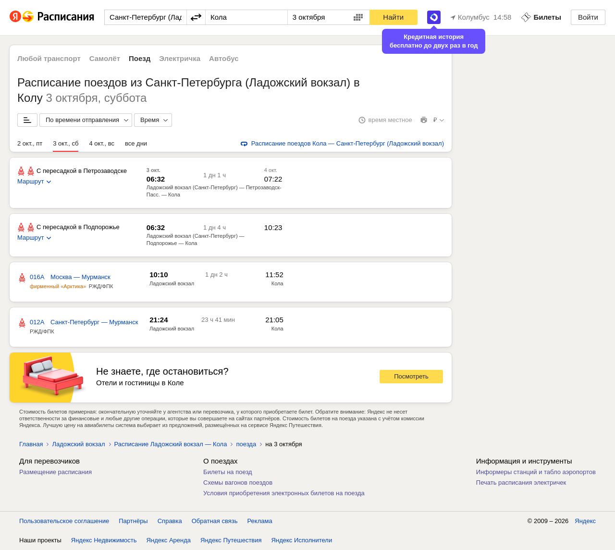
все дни (136, 143)
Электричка (179, 58)
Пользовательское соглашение (64, 521)
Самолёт (104, 58)
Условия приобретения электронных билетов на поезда (284, 493)
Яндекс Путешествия (231, 540)
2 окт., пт (29, 143)
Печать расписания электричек (521, 482)
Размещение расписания (55, 472)
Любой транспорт (49, 58)
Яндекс (585, 521)
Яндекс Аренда (169, 540)
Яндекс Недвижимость (104, 540)
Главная (31, 444)
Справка (170, 521)
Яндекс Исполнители (301, 540)
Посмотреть (411, 376)
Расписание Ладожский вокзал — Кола (170, 444)
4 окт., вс (101, 143)
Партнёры (133, 521)
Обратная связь (215, 521)
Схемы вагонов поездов (237, 482)
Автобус (224, 58)
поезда (246, 444)
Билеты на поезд (227, 472)
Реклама (259, 521)
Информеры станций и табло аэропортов (536, 472)
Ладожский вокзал (78, 444)
